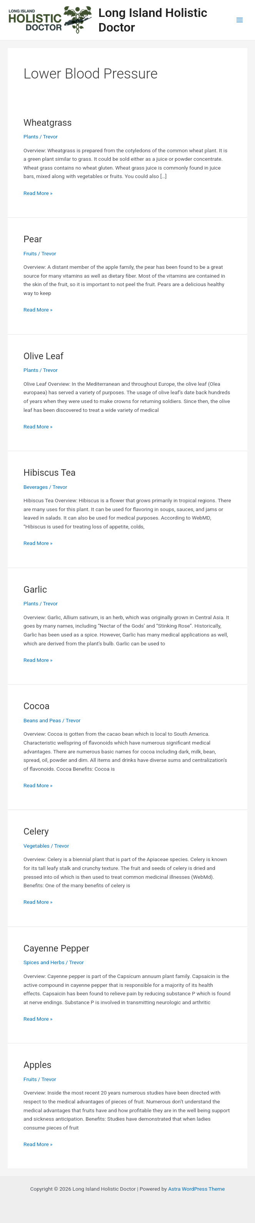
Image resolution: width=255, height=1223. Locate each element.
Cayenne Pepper (56, 948)
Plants (30, 136)
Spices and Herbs (43, 962)
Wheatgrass (47, 122)
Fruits (30, 253)
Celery (36, 831)
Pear (32, 239)
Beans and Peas (42, 720)
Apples (37, 1065)
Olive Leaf (43, 356)
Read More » (38, 192)
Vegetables (36, 846)
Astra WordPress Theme (196, 1189)
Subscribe (48, 643)
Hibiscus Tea (49, 472)
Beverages (35, 487)
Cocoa (36, 706)
